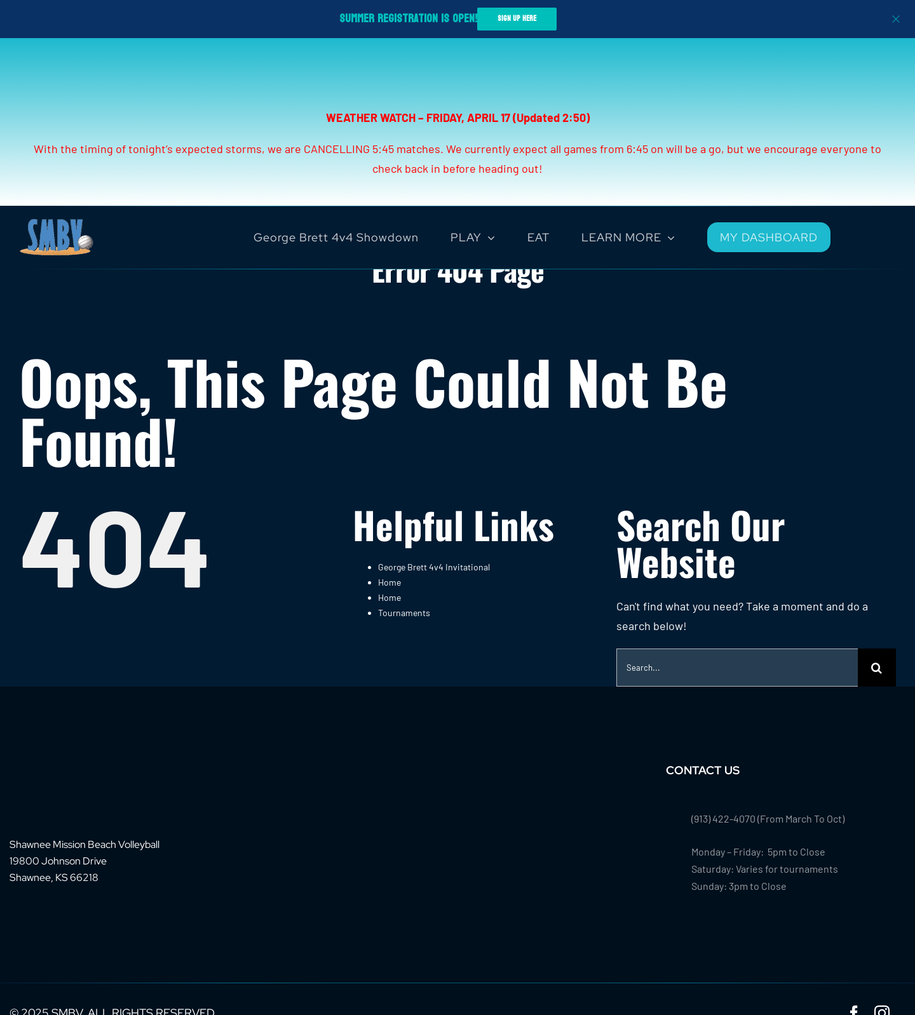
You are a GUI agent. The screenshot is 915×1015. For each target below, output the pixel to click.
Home (389, 582)
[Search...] (737, 668)
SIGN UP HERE (517, 18)
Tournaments (404, 612)
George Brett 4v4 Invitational (434, 566)
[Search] (877, 668)
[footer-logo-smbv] (49, 769)
